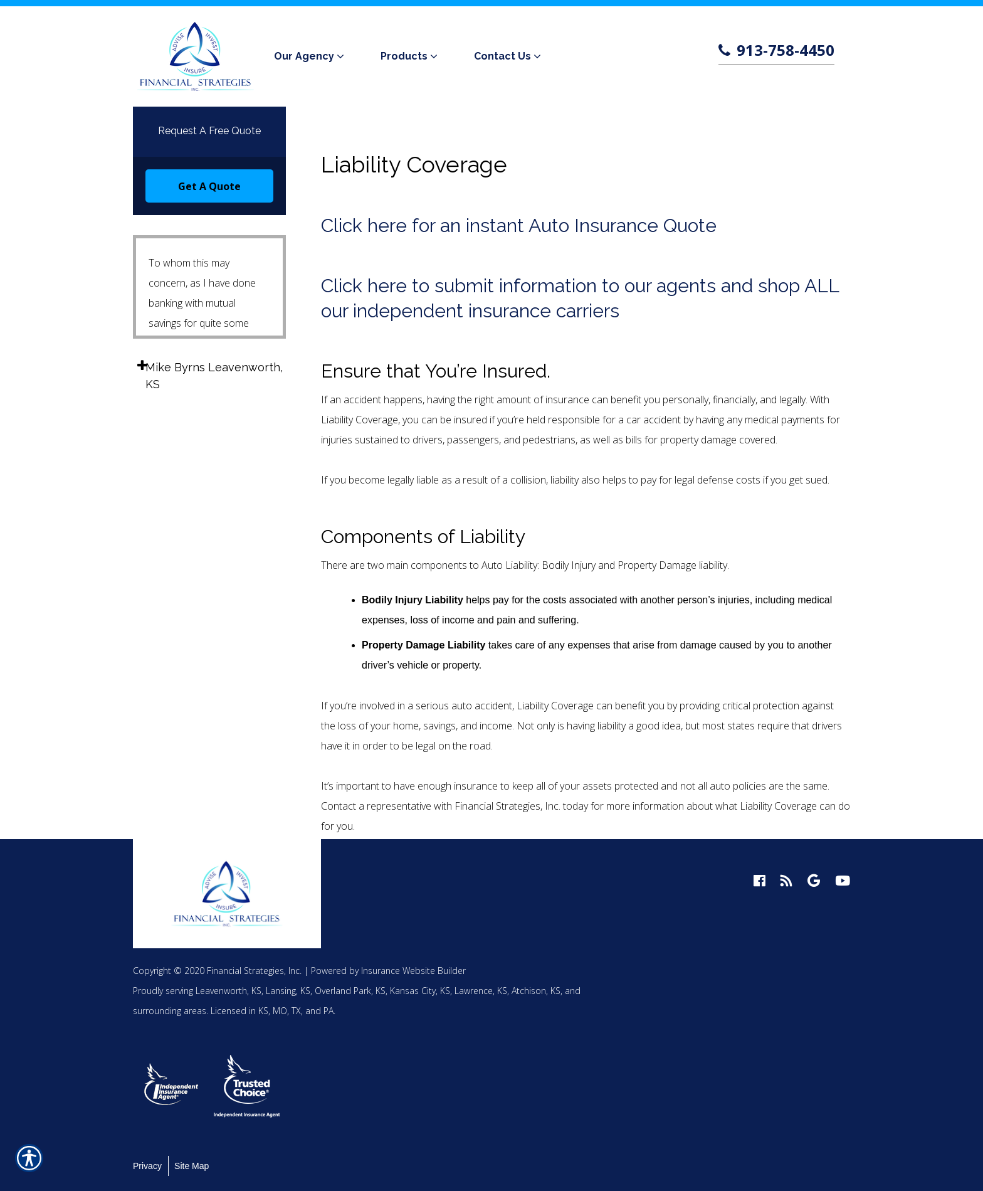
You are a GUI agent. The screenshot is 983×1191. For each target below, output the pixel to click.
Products (404, 56)
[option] (172, 1086)
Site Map (191, 1166)
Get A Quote (209, 186)
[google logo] (813, 881)
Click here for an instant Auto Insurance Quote (519, 225)
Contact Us (502, 56)
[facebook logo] (759, 881)
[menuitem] (311, 56)
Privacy (147, 1166)
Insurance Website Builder (413, 971)
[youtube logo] (842, 881)
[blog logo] (786, 881)
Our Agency (304, 56)
